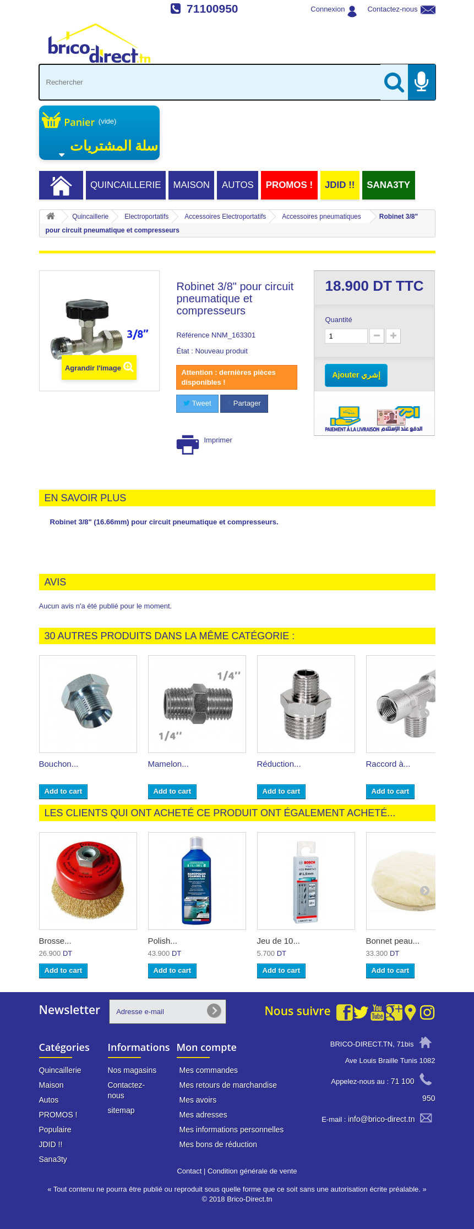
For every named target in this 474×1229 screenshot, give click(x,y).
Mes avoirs (198, 1099)
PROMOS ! (289, 185)
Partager (243, 403)
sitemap (121, 1110)
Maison (191, 185)
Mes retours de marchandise (228, 1085)
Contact (189, 1171)
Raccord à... (388, 763)
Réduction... (279, 763)
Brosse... (55, 940)
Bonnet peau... (393, 940)
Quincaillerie (125, 185)
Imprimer (218, 440)
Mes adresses (203, 1114)
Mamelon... (168, 763)
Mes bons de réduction (218, 1144)
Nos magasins (132, 1070)
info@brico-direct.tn (381, 1119)
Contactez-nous (392, 9)
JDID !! (340, 185)
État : (184, 351)
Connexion (327, 9)
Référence (192, 335)
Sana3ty (388, 185)
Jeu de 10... (278, 940)
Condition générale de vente (252, 1171)
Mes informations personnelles (231, 1129)
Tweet (197, 403)
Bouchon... (59, 763)
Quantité (338, 319)
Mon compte (207, 1047)
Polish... (162, 940)
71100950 (212, 8)
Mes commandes (208, 1070)
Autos (238, 185)
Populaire (55, 1129)
